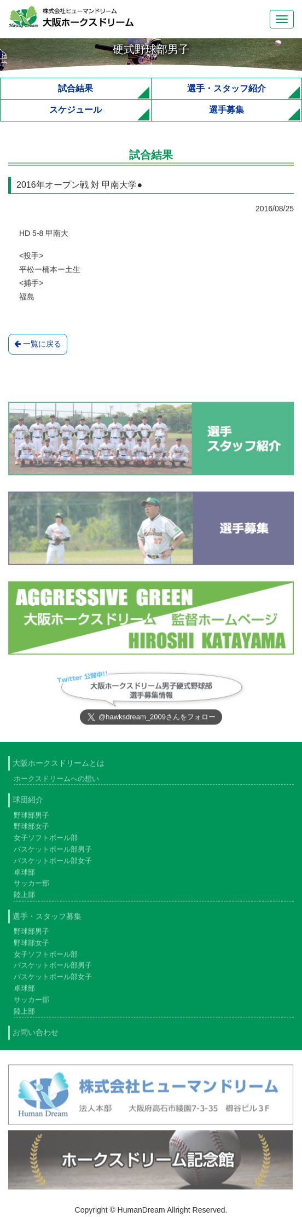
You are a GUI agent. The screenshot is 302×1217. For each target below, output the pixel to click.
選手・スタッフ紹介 (226, 88)
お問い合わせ (36, 1034)
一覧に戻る (37, 344)
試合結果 (75, 88)
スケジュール (75, 109)
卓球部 (24, 874)
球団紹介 (28, 802)
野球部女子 (31, 829)
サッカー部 (31, 886)
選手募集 (226, 109)
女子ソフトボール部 (46, 840)
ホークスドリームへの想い (56, 780)
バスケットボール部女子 (53, 863)
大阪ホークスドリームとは (58, 765)
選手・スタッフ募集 (47, 918)
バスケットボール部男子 (53, 851)
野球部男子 (31, 817)
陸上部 (24, 897)
